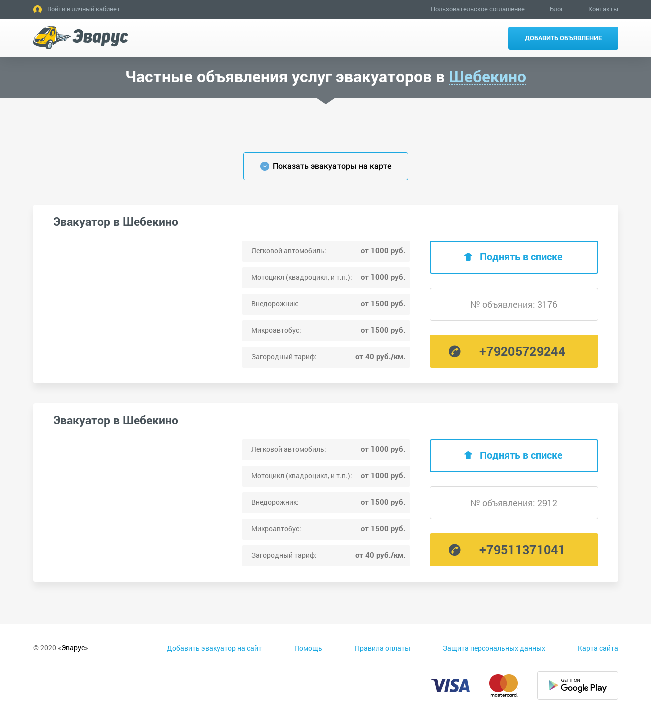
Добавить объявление (563, 38)
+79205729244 (522, 351)
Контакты (603, 9)
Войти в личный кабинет (83, 9)
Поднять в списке (521, 256)
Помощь (308, 648)
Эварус (73, 647)
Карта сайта (598, 648)
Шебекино (487, 76)
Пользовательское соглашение (478, 9)
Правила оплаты (382, 648)
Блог (556, 9)
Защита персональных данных (494, 648)
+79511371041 (522, 550)
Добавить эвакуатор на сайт (214, 648)
